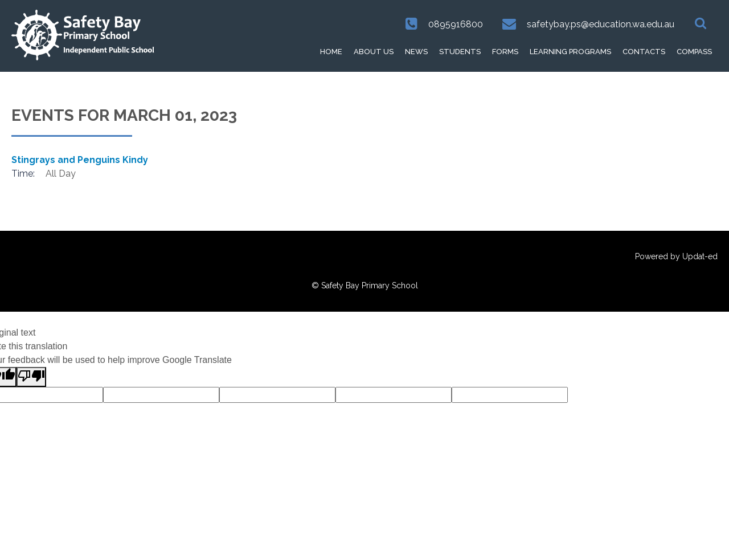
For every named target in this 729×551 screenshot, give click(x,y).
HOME (331, 51)
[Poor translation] (31, 377)
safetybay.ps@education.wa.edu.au (600, 24)
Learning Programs (570, 51)
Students (460, 51)
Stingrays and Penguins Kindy (79, 159)
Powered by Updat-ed (676, 256)
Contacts (643, 51)
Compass (694, 51)
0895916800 (455, 24)
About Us (374, 51)
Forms (505, 51)
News (416, 51)
